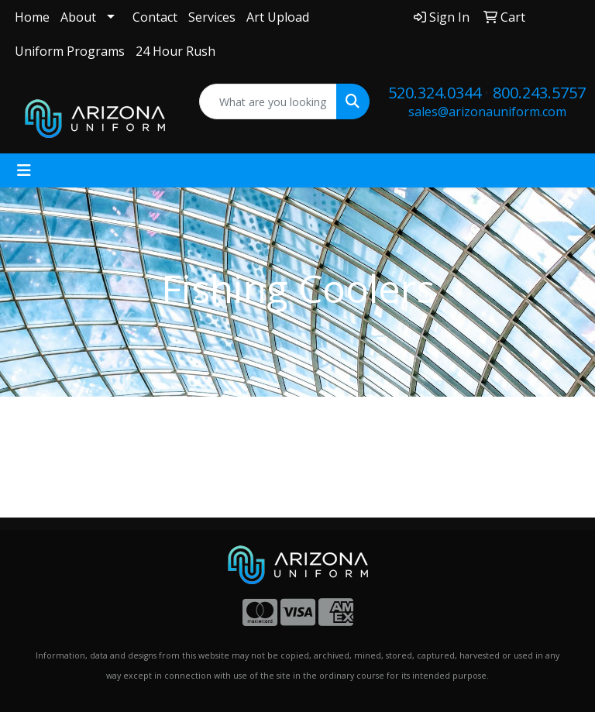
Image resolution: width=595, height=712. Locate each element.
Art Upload (277, 17)
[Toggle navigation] (24, 170)
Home (32, 17)
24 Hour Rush (175, 51)
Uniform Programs (70, 51)
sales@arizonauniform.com (487, 111)
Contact (154, 17)
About (78, 17)
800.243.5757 (539, 92)
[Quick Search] (268, 101)
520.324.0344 (434, 92)
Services (212, 17)
